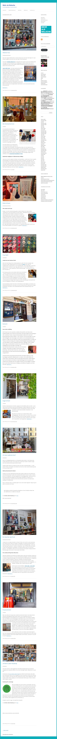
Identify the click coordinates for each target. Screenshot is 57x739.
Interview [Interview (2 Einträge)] (42, 98)
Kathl (42, 182)
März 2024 (42, 127)
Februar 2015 (43, 162)
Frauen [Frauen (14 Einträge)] (50, 94)
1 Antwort (4, 126)
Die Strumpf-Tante (44, 192)
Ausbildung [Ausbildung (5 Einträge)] (49, 91)
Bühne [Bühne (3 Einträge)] (42, 93)
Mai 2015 (42, 158)
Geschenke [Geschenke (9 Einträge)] (46, 95)
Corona (42, 72)
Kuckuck (5, 324)
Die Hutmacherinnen (8, 124)
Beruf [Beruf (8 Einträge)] (42, 92)
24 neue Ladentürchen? (9, 455)
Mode (42, 78)
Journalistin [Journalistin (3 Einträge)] (52, 98)
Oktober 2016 (43, 145)
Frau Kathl (5, 255)
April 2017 (42, 143)
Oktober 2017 (43, 142)
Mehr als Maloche (9, 5)
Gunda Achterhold (44, 181)
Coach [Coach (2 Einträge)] (44, 93)
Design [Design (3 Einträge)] (50, 93)
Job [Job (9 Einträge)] (45, 98)
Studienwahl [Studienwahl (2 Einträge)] (43, 106)
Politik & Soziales (44, 80)
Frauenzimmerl (7, 610)
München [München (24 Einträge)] (46, 102)
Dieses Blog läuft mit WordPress (8, 734)
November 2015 (43, 150)
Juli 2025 (42, 121)
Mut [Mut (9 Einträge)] (42, 102)
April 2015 (42, 159)
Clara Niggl (43, 189)
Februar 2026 (43, 119)
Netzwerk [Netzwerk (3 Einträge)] (52, 102)
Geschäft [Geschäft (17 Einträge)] (44, 97)
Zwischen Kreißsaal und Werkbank (47, 199)
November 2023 (43, 132)
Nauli (48, 179)
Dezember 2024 (43, 123)
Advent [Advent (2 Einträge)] (42, 91)
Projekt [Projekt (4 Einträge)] (42, 104)
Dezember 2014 (43, 164)
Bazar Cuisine (43, 198)
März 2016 (42, 146)
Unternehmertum (44, 84)
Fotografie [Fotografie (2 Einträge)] (46, 94)
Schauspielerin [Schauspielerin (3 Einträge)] (46, 104)
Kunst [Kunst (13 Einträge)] (50, 99)
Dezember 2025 (43, 120)
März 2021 (42, 134)
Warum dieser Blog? (12, 10)
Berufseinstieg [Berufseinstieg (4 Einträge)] (47, 92)
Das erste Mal (43, 74)
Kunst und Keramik (44, 193)
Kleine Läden (43, 75)
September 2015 (43, 153)
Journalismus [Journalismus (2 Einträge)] (48, 98)
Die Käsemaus (43, 195)
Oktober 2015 (43, 151)
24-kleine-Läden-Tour (11, 61)
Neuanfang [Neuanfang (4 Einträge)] (43, 103)
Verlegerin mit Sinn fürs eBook (46, 201)
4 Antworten (5, 457)
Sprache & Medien (44, 82)
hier (17, 495)
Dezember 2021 (43, 133)
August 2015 (43, 154)
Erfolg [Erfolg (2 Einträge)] (53, 93)
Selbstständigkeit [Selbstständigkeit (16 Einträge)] (47, 105)
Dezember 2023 (43, 130)
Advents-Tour (6, 52)
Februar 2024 (43, 128)
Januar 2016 (43, 147)
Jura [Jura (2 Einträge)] (41, 99)
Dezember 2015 (43, 149)
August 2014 (43, 169)
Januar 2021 (43, 137)
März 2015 (42, 160)
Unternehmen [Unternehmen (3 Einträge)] (50, 106)
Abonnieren (44, 50)
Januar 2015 (43, 163)
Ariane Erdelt (43, 180)
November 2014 (43, 166)
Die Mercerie (43, 197)
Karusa (24, 264)
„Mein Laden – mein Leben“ (30, 565)
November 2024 (43, 124)
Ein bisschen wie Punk (9, 537)
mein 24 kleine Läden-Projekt (14, 673)
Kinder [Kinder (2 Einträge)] (43, 99)
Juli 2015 (42, 155)
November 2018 (43, 140)
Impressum (26, 10)
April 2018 (42, 141)
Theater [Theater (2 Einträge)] (46, 106)
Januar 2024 (43, 129)
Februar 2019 (43, 138)
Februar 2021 (43, 136)
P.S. (41, 79)
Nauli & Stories (43, 179)
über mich (19, 10)
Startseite (4, 10)
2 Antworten (5, 257)
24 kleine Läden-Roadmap (10, 663)
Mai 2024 (42, 125)
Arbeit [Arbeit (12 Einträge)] (45, 91)
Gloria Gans (43, 17)
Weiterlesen (5, 87)
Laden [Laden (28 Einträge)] (43, 101)
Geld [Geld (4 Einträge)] (42, 95)
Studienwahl (43, 83)
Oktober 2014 (43, 167)
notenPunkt (43, 194)
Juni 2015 (42, 156)
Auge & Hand (6, 401)
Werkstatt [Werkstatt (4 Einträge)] (51, 108)
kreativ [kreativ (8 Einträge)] (46, 99)
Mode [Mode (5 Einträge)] (51, 101)
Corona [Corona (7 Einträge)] (47, 93)
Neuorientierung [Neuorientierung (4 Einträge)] (49, 103)
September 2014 (43, 168)
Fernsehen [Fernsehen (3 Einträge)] (43, 94)
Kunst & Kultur (43, 76)
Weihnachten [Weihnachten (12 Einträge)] (45, 108)
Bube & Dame (6, 203)
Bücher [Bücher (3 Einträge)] (51, 92)
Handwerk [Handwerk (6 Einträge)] (49, 97)
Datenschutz (32, 10)
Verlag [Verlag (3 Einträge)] (42, 107)
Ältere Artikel (5, 730)
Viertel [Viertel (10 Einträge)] (45, 107)
